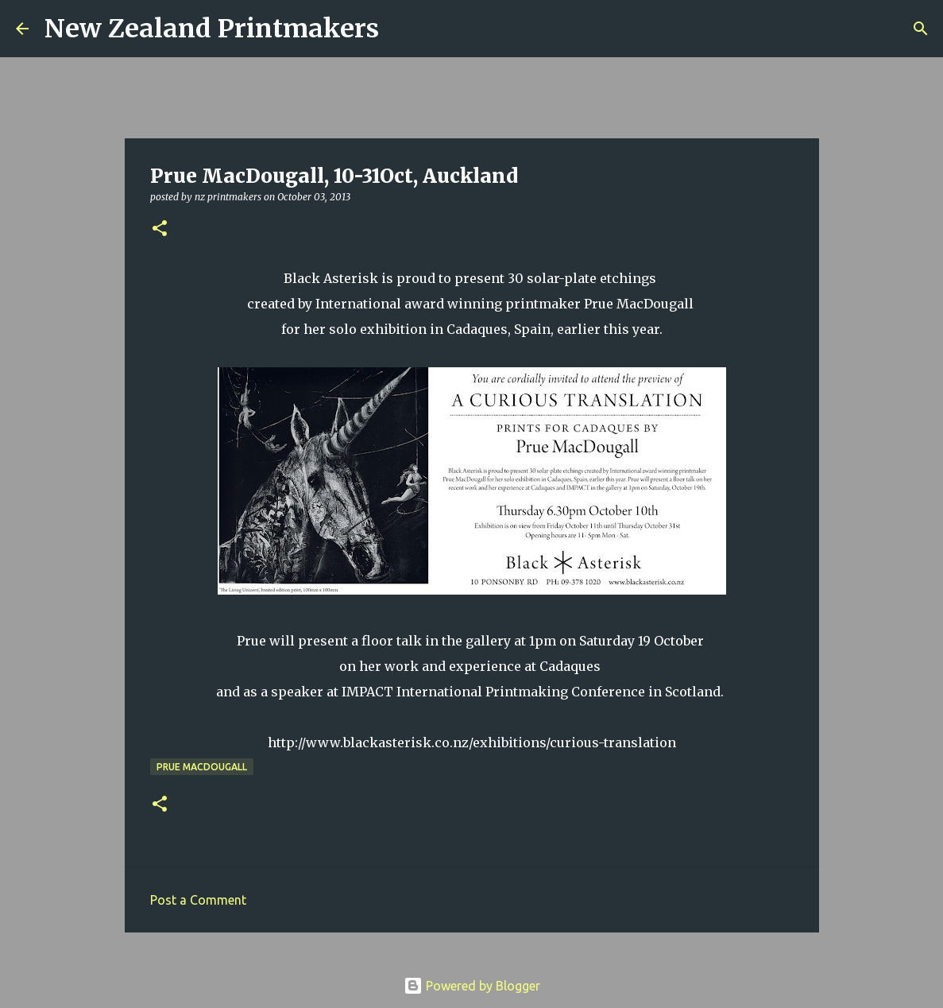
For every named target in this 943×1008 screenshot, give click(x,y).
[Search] (401, 29)
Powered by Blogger (472, 986)
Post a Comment (198, 900)
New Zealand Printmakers (211, 29)
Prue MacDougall (202, 767)
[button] (159, 229)
